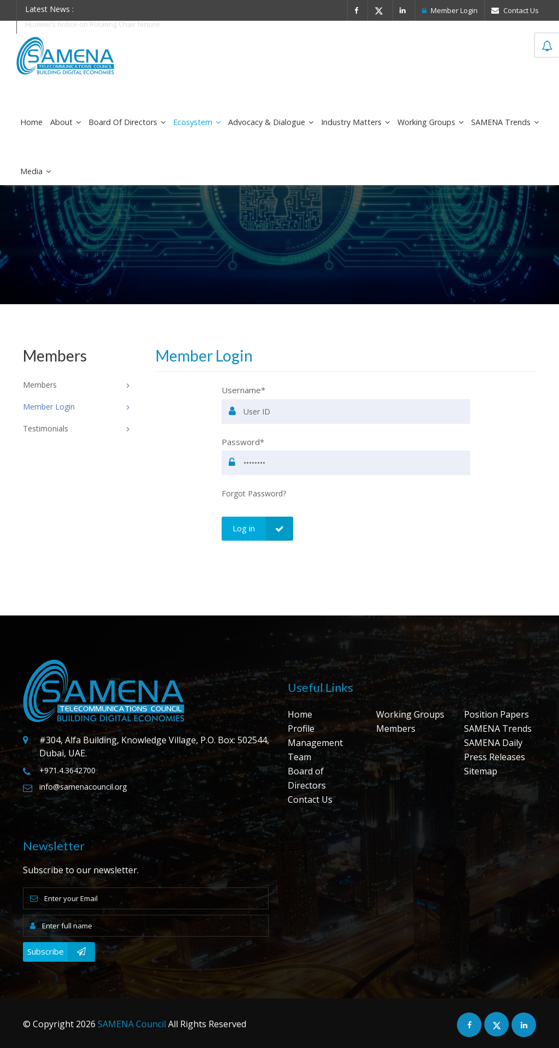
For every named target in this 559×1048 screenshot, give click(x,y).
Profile (301, 729)
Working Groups (430, 122)
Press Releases (494, 757)
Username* (243, 389)
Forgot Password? (254, 493)
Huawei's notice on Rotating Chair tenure (92, 24)
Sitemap (480, 771)
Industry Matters (355, 122)
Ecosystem (197, 122)
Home (31, 122)
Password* (243, 441)
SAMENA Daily (493, 743)
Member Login (450, 10)
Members (395, 729)
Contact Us (515, 10)
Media (35, 171)
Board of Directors (126, 122)
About (65, 122)
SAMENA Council (132, 1024)
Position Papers (496, 714)
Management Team (315, 750)
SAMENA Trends (505, 122)
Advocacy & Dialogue (270, 122)
